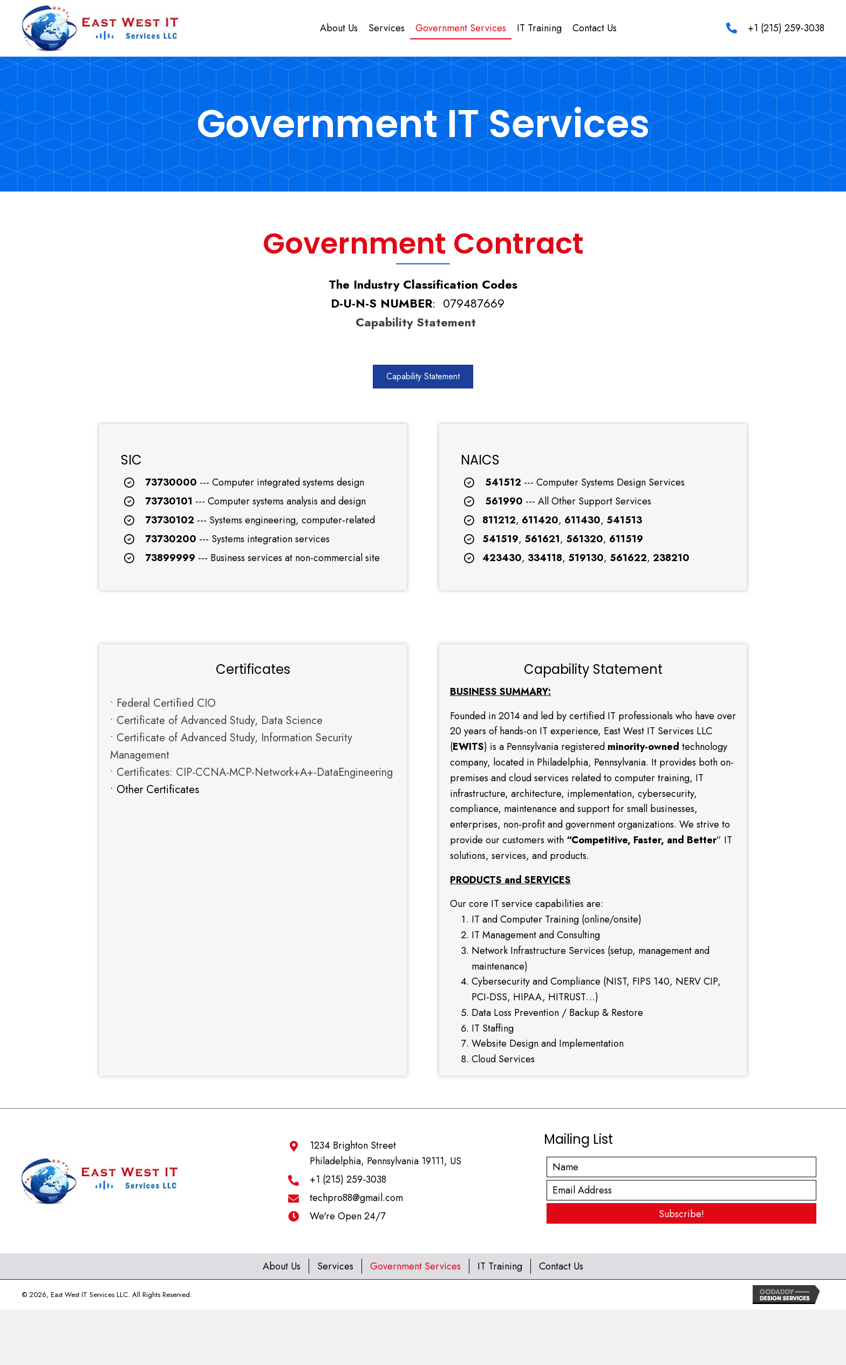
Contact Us (561, 1266)
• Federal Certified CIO (163, 703)
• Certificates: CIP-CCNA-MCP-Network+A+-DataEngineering (251, 772)
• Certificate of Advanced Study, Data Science (216, 720)
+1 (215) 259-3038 (786, 28)
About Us (282, 1266)
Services (335, 1266)
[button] (423, 376)
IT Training (499, 1266)
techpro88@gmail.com (356, 1198)
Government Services (415, 1266)
